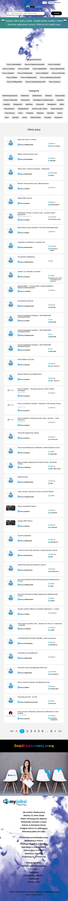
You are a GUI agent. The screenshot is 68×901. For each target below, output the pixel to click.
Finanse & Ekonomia (10, 100)
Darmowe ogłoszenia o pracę (33, 866)
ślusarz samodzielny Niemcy (27, 506)
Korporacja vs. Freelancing (34, 857)
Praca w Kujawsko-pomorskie (34, 64)
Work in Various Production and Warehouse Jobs (34, 682)
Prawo (20, 113)
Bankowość (25, 95)
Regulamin (33, 872)
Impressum (34, 879)
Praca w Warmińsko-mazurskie (50, 77)
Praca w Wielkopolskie (14, 82)
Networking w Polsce (34, 841)
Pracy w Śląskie (12, 77)
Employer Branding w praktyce (33, 844)
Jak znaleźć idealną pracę (34, 812)
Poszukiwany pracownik (25, 301)
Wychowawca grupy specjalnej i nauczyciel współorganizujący (38, 227)
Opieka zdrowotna (57, 108)
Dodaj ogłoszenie (54, 2)
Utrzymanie (40, 104)
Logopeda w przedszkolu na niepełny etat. (31, 242)
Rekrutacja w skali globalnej (34, 847)
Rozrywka (50, 113)
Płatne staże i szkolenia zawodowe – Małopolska (33, 169)
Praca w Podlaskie (42, 73)
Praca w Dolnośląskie (14, 64)
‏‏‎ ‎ (44, 3)
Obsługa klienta (23, 108)
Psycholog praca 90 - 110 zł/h (27, 697)
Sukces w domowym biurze (34, 825)
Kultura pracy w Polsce (34, 850)
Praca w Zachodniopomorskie (35, 82)
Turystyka (47, 117)
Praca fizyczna (9, 113)
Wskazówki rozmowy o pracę (33, 822)
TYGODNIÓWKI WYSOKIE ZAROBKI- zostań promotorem (37, 638)
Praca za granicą (54, 82)
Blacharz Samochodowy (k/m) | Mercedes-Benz (33, 183)
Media (62, 104)
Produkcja (29, 113)
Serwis (60, 113)
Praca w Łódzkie (23, 68)
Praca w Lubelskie (54, 64)
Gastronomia (25, 100)
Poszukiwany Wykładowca (26, 257)
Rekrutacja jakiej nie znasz (33, 831)
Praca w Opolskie (8, 73)
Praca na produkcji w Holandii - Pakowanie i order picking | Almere (39, 403)
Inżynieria (60, 100)
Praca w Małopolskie (39, 68)
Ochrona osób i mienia (39, 108)
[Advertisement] (34, 42)
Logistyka (6, 104)
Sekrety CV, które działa (33, 815)
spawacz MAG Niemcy (25, 521)
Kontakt (33, 869)
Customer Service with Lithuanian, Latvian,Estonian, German (37, 550)
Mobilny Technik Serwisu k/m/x (28, 154)
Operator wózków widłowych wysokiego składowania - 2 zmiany (38, 609)
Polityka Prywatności (34, 876)
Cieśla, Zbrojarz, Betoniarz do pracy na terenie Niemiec (36, 491)
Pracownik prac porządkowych (27, 653)
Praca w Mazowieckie (57, 68)
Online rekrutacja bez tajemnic (33, 819)
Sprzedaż (15, 117)
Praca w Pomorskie (58, 73)
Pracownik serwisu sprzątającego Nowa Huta (32, 667)
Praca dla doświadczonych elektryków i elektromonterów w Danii (39, 447)
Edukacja (48, 95)
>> (59, 731)
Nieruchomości (9, 108)
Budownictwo (37, 95)
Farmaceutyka (60, 95)
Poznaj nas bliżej (33, 863)
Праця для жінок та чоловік (27, 139)
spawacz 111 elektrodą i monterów (29, 271)
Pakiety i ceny (34, 882)
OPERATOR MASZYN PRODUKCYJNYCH (32, 565)
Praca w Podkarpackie (25, 73)
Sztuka (24, 117)
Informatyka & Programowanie (43, 100)
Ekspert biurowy (23, 477)
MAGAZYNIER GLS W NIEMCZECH (30, 374)
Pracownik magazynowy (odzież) (28, 433)
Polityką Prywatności (37, 894)
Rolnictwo (40, 113)
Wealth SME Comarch (25, 198)
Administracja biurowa (9, 95)
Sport (7, 117)
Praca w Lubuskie (9, 68)
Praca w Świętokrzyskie (28, 77)
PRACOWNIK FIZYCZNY (26, 359)
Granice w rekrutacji (34, 853)
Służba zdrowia (36, 117)
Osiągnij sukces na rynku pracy (34, 828)
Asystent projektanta (24, 535)
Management (18, 104)
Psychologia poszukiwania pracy (33, 837)
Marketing (29, 104)
